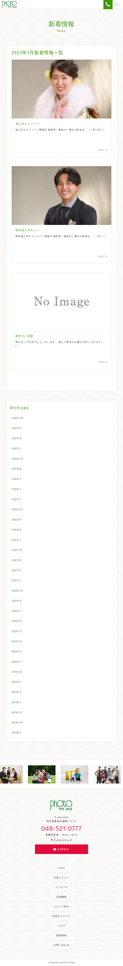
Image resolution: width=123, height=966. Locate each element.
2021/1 (16, 580)
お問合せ (61, 849)
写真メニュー (62, 877)
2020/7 (16, 611)
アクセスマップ (61, 839)
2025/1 (16, 448)
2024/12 (17, 458)
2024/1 (16, 489)
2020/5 (17, 631)
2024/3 (17, 479)
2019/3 (16, 692)
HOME (61, 867)
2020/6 (17, 621)
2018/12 (17, 712)
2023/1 (16, 499)
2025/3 (17, 428)
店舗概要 (61, 896)
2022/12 (17, 509)
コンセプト (61, 887)
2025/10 (17, 418)
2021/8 (16, 560)
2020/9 (17, 600)
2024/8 (17, 468)
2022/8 (16, 529)
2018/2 (16, 732)
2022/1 (16, 539)
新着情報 (61, 935)
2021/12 (17, 550)
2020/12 (17, 590)
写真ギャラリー (61, 916)
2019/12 (17, 672)
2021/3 (16, 570)
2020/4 (17, 641)
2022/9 (17, 519)
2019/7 (16, 682)
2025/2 (17, 438)
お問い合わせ (62, 944)
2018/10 (17, 722)
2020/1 (16, 661)
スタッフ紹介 (62, 906)
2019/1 (16, 702)
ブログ (61, 925)
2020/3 (17, 651)
